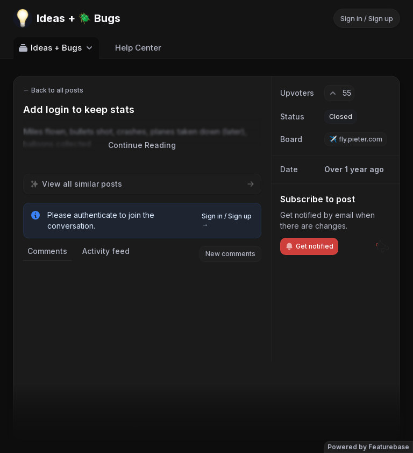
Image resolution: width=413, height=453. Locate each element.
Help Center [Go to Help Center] (138, 48)
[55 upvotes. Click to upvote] (339, 93)
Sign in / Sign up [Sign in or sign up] (366, 18)
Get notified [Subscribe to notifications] (309, 246)
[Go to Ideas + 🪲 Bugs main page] (66, 18)
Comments (47, 251)
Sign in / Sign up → (227, 220)
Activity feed (106, 251)
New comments (230, 254)
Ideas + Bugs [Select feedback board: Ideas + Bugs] (56, 48)
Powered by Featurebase (368, 447)
